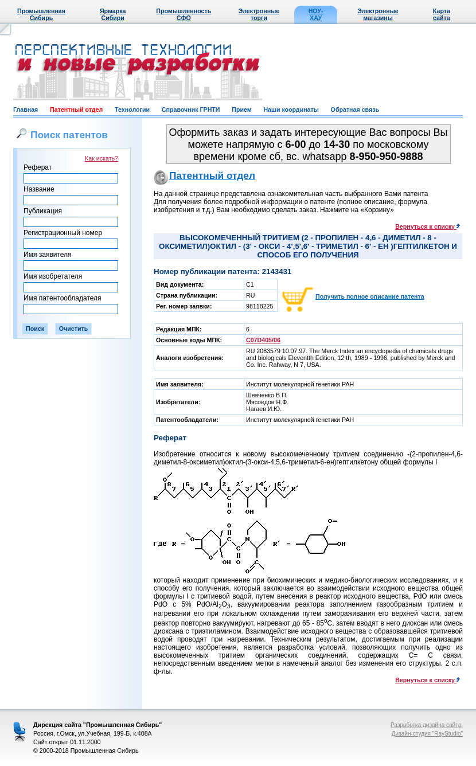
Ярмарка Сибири (113, 14)
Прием (241, 109)
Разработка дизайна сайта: (427, 725)
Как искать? (101, 158)
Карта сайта (441, 14)
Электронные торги (259, 14)
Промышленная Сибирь (41, 14)
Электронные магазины (377, 14)
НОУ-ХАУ (316, 14)
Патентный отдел (76, 109)
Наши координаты (290, 109)
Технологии (132, 109)
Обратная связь (355, 109)
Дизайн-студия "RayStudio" (427, 733)
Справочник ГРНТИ (191, 109)
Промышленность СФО (183, 14)
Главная (25, 109)
